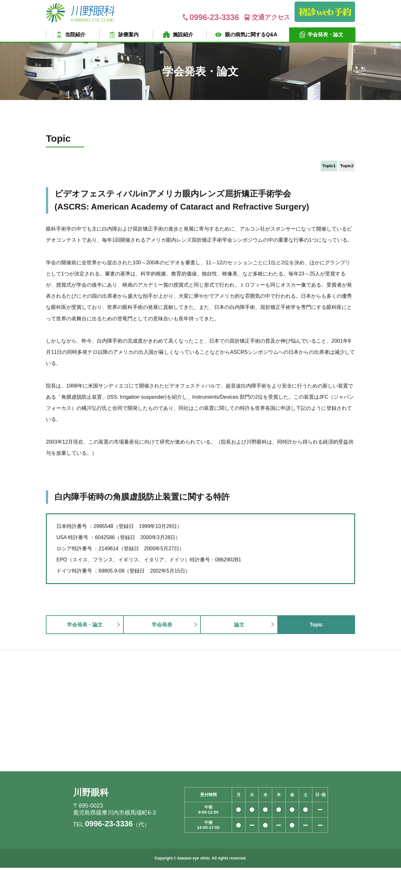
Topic (316, 626)
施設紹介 (183, 34)
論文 (239, 626)
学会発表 (162, 626)
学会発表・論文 (325, 34)
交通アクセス (271, 17)
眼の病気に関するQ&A (251, 34)
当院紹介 (75, 34)
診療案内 (128, 34)
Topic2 (343, 166)
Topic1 (316, 166)
